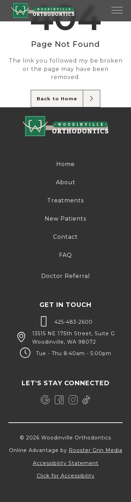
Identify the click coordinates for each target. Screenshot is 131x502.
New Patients (65, 218)
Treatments (65, 200)
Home (65, 164)
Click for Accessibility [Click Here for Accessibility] (66, 476)
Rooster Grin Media (95, 450)
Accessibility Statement (66, 463)
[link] (45, 400)
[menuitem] (65, 164)
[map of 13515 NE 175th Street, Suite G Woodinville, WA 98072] (65, 337)
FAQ (65, 255)
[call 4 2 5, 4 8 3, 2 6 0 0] (65, 321)
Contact (65, 237)
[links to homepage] (42, 10)
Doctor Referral (65, 276)
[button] (117, 10)
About (65, 182)
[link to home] (65, 127)
